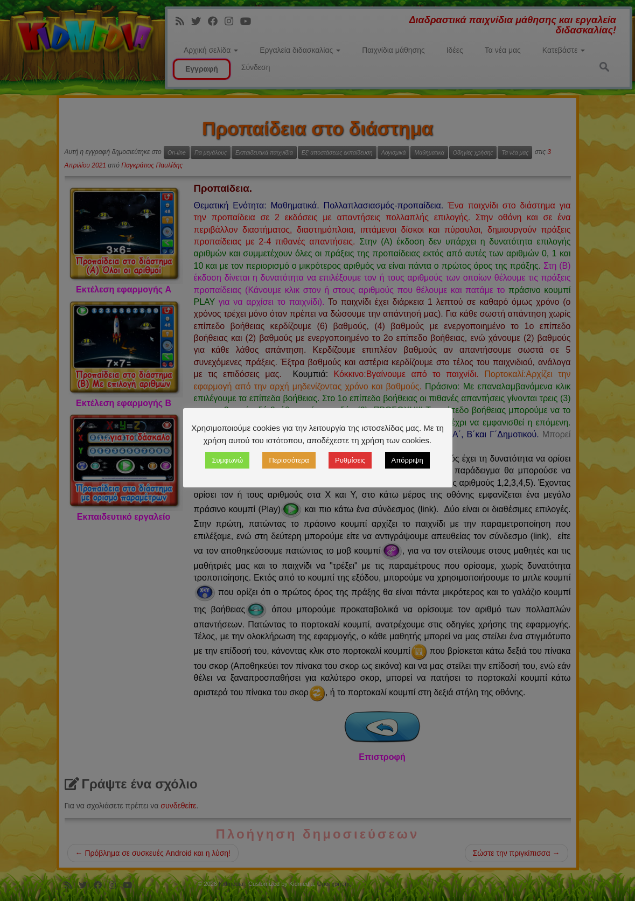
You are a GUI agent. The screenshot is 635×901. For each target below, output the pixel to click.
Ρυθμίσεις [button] (350, 460)
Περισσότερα (289, 460)
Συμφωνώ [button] (227, 460)
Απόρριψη (407, 460)
